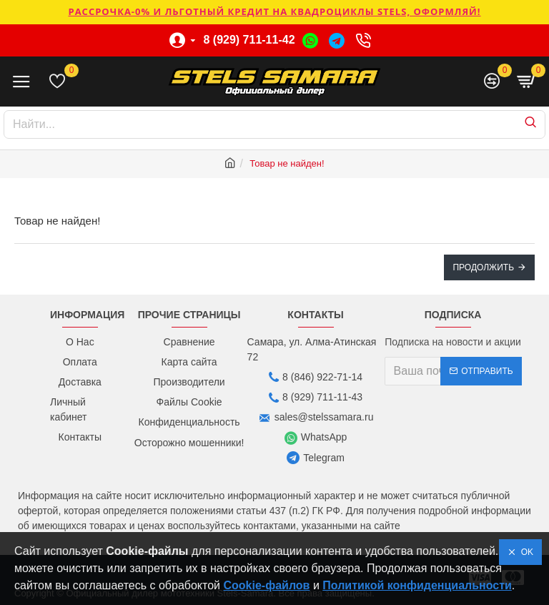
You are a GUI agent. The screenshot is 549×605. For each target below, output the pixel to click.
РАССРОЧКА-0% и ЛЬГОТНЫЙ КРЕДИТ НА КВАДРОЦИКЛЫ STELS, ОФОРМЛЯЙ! (274, 11)
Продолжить (483, 267)
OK (524, 552)
